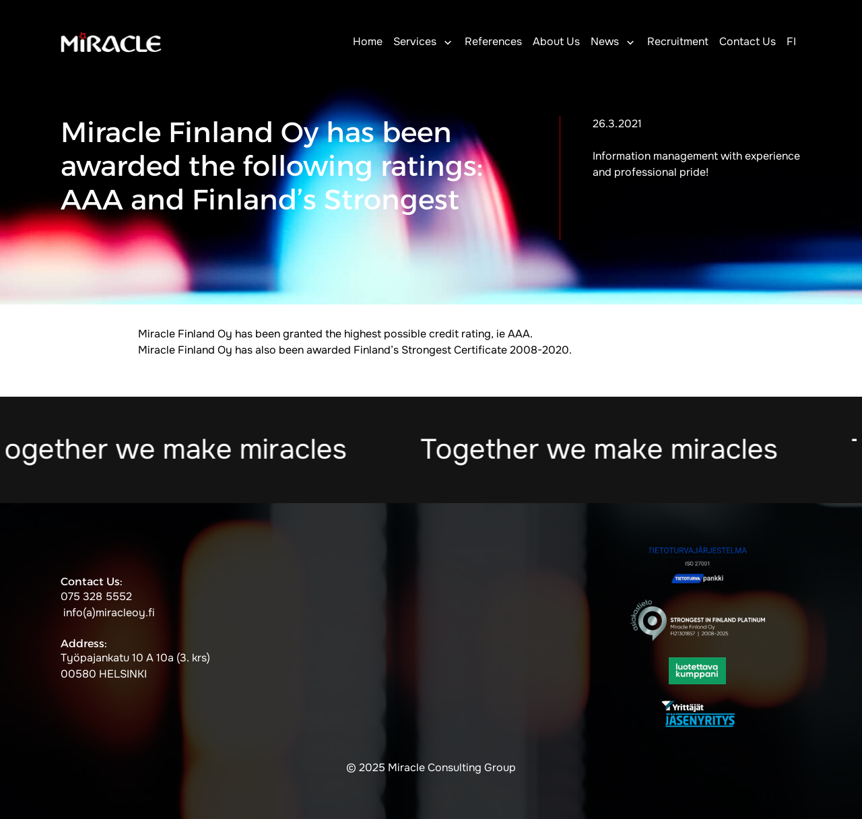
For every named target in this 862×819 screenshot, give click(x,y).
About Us (556, 41)
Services (414, 41)
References (493, 41)
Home (368, 41)
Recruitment (677, 41)
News (605, 41)
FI (791, 41)
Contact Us (747, 41)
